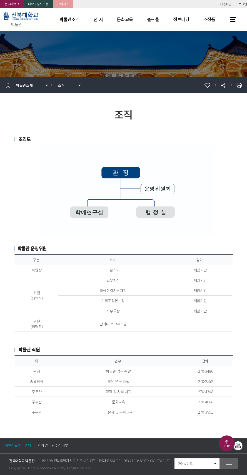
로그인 (242, 4)
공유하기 (223, 85)
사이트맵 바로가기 (233, 19)
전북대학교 (12, 4)
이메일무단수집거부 (53, 445)
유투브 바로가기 (237, 445)
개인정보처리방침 (18, 445)
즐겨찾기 (207, 85)
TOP (227, 446)
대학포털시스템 (38, 4)
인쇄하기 (239, 85)
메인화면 (226, 4)
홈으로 (8, 85)
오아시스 (63, 4)
